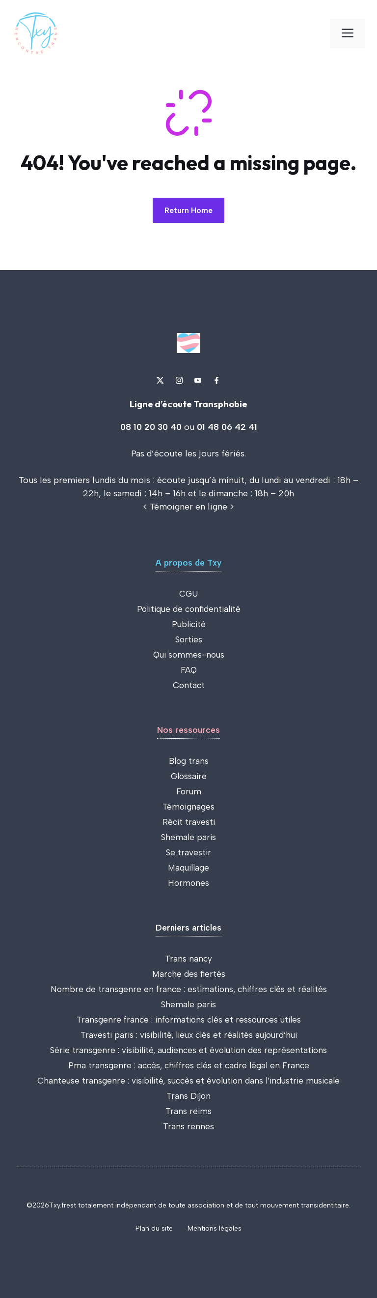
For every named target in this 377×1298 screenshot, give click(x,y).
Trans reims (188, 1111)
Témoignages (188, 807)
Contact (189, 685)
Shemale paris (188, 837)
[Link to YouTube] (197, 380)
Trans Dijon (188, 1096)
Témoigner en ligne (188, 506)
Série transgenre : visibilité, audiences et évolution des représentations (188, 1050)
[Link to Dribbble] (216, 380)
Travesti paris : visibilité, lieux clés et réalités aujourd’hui (189, 1035)
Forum (188, 791)
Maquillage (188, 868)
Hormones (188, 883)
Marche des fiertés (188, 974)
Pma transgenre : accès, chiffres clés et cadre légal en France (188, 1065)
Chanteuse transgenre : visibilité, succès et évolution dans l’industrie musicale (188, 1081)
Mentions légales (215, 1228)
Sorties (188, 639)
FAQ (189, 670)
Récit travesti (188, 822)
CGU (188, 594)
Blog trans (189, 761)
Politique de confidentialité (189, 609)
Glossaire (189, 776)
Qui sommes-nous (188, 655)
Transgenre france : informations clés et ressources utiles (189, 1020)
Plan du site (154, 1228)
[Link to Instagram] (179, 380)
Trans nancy (188, 959)
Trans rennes (188, 1126)
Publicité (189, 624)
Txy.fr (57, 1205)
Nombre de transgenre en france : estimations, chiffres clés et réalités (189, 989)
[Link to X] (160, 380)
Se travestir (188, 852)
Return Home (188, 210)
